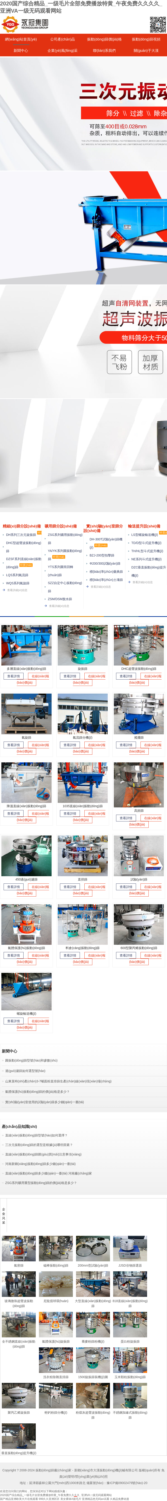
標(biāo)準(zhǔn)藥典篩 (106, 571)
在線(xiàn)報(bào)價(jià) (33, 679)
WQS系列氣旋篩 (17, 583)
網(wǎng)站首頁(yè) (21, 39)
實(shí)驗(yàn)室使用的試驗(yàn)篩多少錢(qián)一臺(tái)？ (44, 1102)
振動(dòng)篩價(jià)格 (104, 39)
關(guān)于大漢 (146, 50)
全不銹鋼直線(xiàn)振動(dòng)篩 (19, 1341)
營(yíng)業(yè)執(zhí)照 (91, 1476)
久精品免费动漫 (119, 1499)
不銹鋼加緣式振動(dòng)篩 (130, 1412)
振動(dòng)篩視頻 (146, 39)
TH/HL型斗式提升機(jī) (147, 551)
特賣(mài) (26, 565)
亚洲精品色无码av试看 (95, 1499)
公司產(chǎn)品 (62, 39)
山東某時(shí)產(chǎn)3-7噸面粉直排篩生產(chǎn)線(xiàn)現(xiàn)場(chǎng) (58, 1081)
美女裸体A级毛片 (70, 1499)
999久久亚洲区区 (49, 1499)
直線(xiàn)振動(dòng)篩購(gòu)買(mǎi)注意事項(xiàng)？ (43, 1154)
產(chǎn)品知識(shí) (19, 1126)
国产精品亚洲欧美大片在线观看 (19, 1499)
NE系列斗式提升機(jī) (146, 559)
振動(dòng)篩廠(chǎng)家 (53, 1470)
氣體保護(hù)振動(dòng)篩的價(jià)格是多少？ (37, 1091)
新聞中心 (21, 50)
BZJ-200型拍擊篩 (102, 555)
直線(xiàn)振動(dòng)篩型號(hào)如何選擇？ (36, 1135)
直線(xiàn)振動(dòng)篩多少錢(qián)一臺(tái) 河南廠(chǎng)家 (48, 1173)
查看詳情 (13, 676)
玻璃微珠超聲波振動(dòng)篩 (19, 1301)
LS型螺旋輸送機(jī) (144, 535)
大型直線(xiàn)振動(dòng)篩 (93, 1301)
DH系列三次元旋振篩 (21, 535)
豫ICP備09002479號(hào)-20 (127, 1483)
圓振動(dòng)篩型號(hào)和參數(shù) (31, 1060)
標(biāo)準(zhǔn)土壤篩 (106, 580)
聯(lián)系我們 (104, 50)
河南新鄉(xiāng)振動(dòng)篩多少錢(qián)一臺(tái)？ (40, 1164)
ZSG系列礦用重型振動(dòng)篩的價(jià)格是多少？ (41, 1183)
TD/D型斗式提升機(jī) (146, 543)
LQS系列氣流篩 (17, 575)
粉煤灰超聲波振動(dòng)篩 (93, 1412)
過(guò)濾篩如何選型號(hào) (25, 1071)
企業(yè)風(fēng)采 (63, 50)
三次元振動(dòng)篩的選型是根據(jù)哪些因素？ (39, 1145)
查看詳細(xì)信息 (17, 590)
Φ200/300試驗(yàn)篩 (105, 563)
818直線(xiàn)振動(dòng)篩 (130, 1301)
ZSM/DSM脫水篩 (60, 599)
